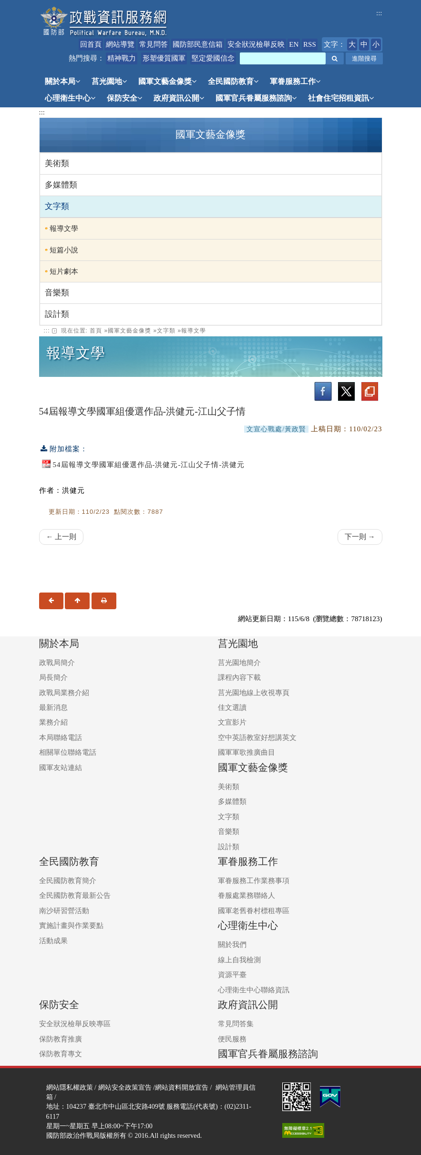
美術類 (57, 163)
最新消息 (53, 707)
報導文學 (64, 228)
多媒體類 (61, 184)
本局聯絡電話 (60, 737)
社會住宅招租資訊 (341, 98)
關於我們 (232, 944)
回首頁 (91, 44)
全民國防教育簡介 (67, 880)
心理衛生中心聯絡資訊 (253, 990)
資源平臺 (232, 974)
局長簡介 (53, 677)
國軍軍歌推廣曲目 (246, 752)
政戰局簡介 (57, 662)
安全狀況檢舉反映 (256, 44)
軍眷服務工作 (295, 81)
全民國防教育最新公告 (75, 895)
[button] (335, 58)
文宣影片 (232, 722)
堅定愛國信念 (213, 58)
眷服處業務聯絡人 (246, 895)
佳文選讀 (232, 707)
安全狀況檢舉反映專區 (75, 1024)
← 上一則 (61, 537)
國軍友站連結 (60, 767)
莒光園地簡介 (239, 662)
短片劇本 (64, 271)
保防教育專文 (60, 1054)
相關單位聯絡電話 (67, 752)
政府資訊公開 (179, 98)
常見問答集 (236, 1024)
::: (379, 13)
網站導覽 (120, 44)
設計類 (57, 314)
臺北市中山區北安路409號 (126, 1106)
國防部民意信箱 (198, 44)
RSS (309, 44)
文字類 (57, 206)
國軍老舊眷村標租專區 (253, 911)
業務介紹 (53, 722)
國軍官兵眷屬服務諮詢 (256, 98)
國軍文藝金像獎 (167, 81)
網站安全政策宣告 (125, 1087)
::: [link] (47, 330)
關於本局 (62, 81)
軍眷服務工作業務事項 (253, 880)
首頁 (96, 330)
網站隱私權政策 (69, 1087)
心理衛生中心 (70, 98)
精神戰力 (121, 58)
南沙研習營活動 (64, 911)
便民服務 (232, 1039)
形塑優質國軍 (164, 58)
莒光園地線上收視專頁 (253, 693)
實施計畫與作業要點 (71, 925)
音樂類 (57, 292)
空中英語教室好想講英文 (257, 737)
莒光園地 (109, 81)
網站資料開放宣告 (181, 1087)
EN (293, 44)
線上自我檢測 (239, 960)
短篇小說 (64, 250)
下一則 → (360, 537)
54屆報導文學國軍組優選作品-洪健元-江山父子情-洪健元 (149, 464)
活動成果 (53, 941)
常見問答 (153, 44)
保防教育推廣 (60, 1039)
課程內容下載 (239, 677)
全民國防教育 (233, 81)
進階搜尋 (364, 58)
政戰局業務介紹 (64, 693)
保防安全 (124, 98)
